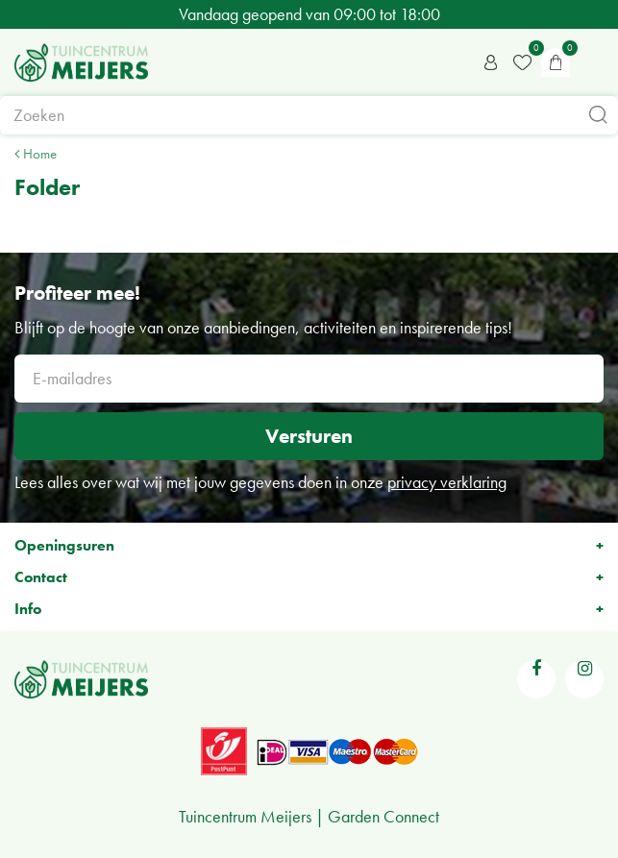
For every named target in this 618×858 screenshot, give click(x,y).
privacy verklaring (447, 482)
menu (594, 62)
